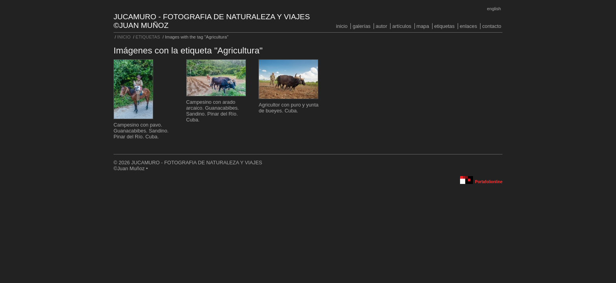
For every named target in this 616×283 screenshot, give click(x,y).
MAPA (422, 26)
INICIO (341, 26)
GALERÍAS (362, 26)
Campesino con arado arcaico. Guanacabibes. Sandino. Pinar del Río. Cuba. (212, 111)
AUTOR (381, 26)
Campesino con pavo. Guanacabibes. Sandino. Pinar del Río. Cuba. (141, 131)
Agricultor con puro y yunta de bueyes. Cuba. (288, 108)
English (494, 8)
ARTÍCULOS (401, 26)
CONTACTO (491, 26)
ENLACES (468, 26)
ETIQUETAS (444, 26)
